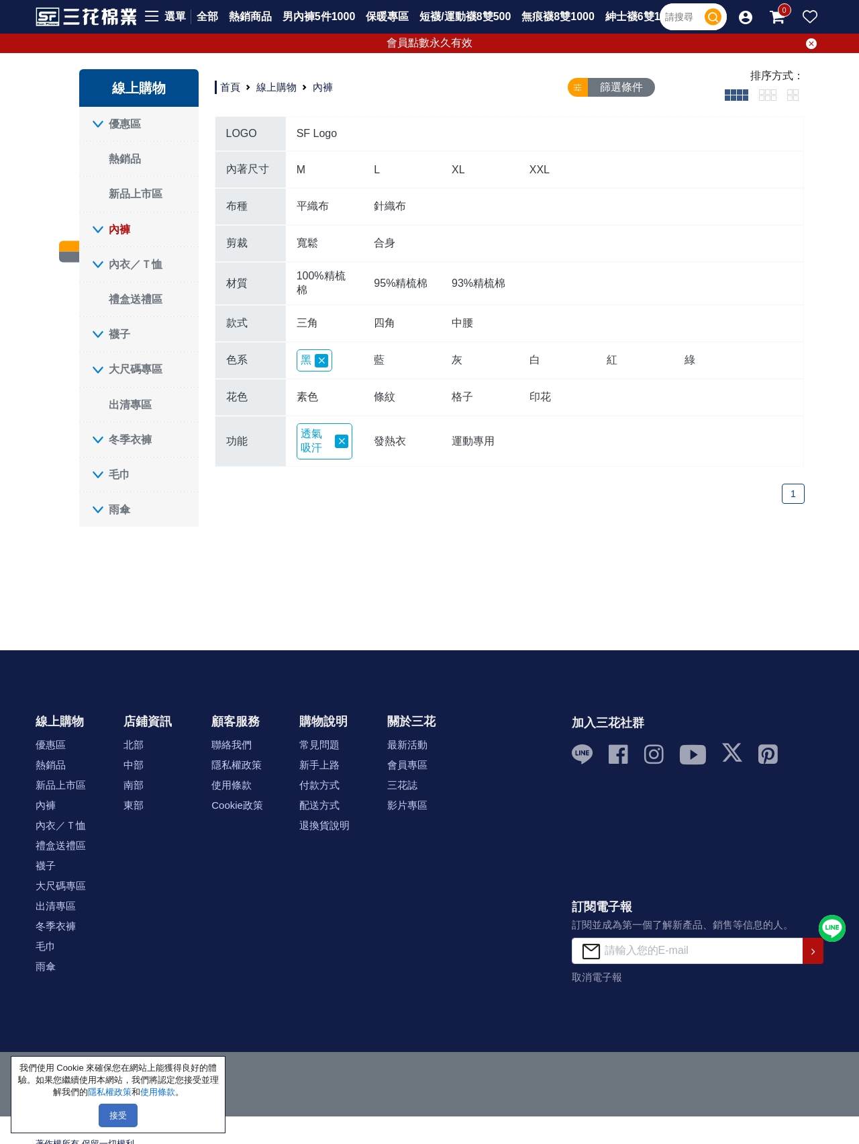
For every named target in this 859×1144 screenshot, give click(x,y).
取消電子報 (597, 977)
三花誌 (402, 785)
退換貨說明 (324, 825)
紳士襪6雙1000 (641, 16)
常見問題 (319, 744)
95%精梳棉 (400, 283)
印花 (540, 396)
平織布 (313, 206)
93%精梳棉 (478, 283)
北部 (133, 744)
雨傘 (119, 509)
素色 (307, 396)
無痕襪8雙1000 (558, 16)
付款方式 (319, 785)
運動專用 (473, 441)
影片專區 (407, 805)
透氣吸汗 (325, 440)
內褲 (119, 229)
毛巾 (119, 474)
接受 (118, 1115)
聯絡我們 (231, 744)
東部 (133, 805)
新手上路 (319, 765)
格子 (462, 396)
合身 (384, 243)
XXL (539, 169)
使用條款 (231, 785)
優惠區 (125, 124)
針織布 (390, 206)
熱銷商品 (250, 16)
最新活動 (407, 744)
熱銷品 (125, 159)
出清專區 (130, 404)
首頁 (230, 87)
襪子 (119, 334)
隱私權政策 (236, 765)
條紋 (384, 396)
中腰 (462, 322)
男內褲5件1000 (319, 16)
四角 (384, 322)
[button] (745, 16)
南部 (133, 785)
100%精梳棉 (321, 283)
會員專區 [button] (407, 765)
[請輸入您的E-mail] (687, 951)
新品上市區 (135, 194)
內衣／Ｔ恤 (135, 264)
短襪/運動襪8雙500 (465, 16)
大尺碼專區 (135, 369)
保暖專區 (387, 16)
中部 (133, 765)
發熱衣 (390, 441)
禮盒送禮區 (135, 299)
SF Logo (317, 133)
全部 (207, 16)
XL (458, 169)
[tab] (736, 94)
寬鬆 (307, 243)
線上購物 (276, 87)
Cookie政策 (237, 805)
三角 (307, 322)
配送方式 (319, 805)
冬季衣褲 (130, 439)
